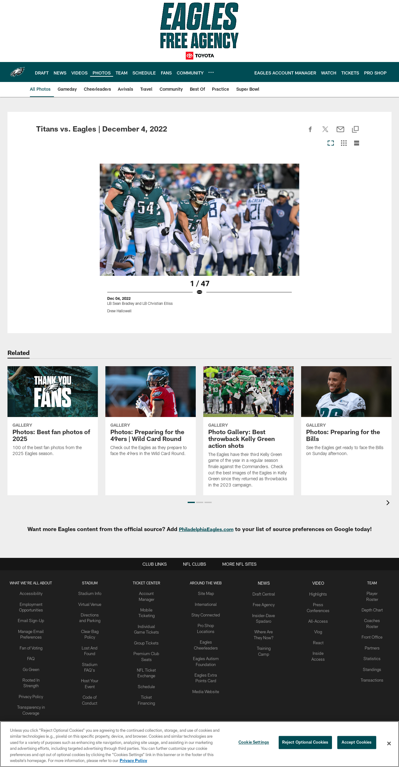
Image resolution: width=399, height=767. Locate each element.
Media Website (208, 685)
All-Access (320, 619)
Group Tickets (148, 639)
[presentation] (389, 503)
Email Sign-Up (31, 619)
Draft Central (266, 593)
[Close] (389, 743)
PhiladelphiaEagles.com (206, 528)
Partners (373, 644)
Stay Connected (208, 613)
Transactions (372, 675)
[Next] (358, 219)
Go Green (31, 665)
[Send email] (340, 133)
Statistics (373, 655)
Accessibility (31, 593)
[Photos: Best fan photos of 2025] (52, 415)
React (320, 639)
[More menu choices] (211, 72)
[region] (199, 744)
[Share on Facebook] (310, 133)
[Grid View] (343, 143)
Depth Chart (373, 608)
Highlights (320, 593)
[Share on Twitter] (325, 133)
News (266, 583)
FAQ (31, 655)
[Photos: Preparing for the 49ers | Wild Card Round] (150, 415)
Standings (373, 665)
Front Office (373, 634)
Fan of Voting (31, 644)
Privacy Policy (31, 690)
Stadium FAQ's (91, 660)
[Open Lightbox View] (199, 242)
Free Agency (266, 603)
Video (320, 583)
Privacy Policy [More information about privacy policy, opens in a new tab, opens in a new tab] (133, 760)
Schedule (148, 680)
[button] (191, 502)
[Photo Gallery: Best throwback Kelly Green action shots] (248, 430)
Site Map (208, 593)
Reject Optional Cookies (305, 743)
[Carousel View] (330, 143)
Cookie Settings (253, 743)
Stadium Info (91, 593)
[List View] (356, 143)
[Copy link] (355, 129)
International (208, 603)
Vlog (320, 629)
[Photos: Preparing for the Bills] (346, 415)
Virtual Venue (91, 603)
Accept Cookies (357, 743)
